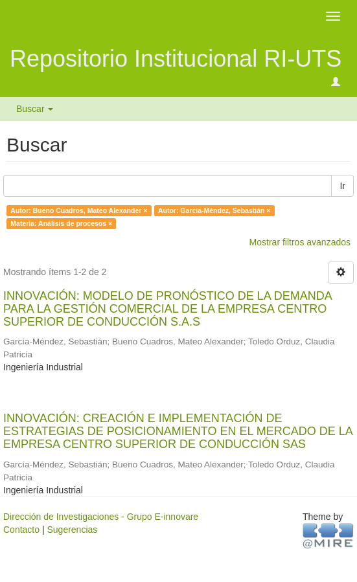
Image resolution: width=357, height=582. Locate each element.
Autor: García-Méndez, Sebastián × (214, 210)
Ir (342, 186)
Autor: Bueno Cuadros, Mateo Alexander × (78, 210)
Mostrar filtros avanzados (300, 242)
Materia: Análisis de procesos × (61, 223)
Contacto (21, 529)
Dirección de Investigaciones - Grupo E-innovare (100, 516)
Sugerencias (72, 529)
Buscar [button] (34, 109)
